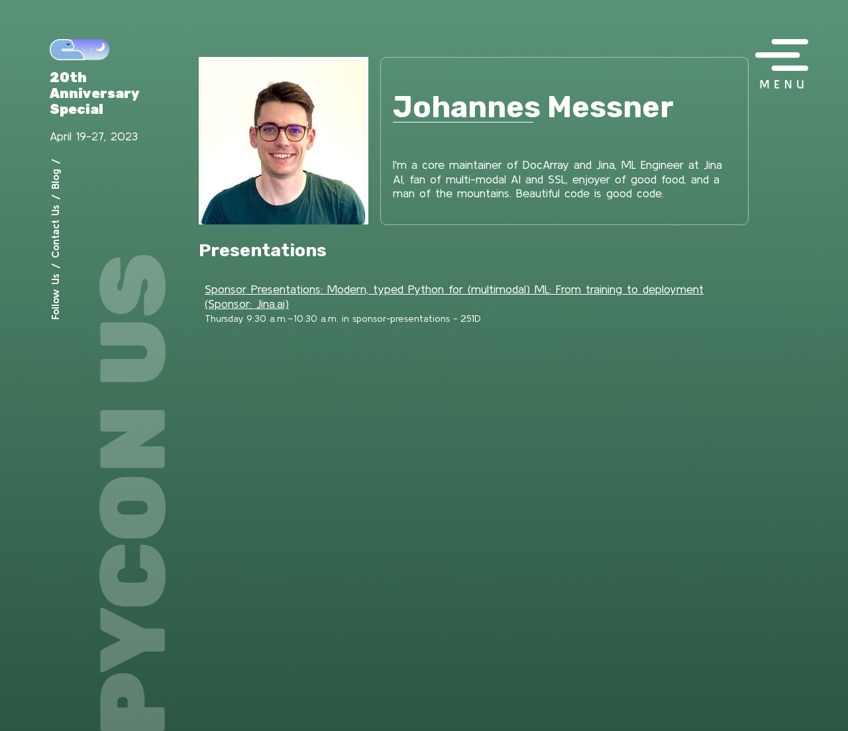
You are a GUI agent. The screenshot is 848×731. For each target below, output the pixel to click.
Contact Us (55, 231)
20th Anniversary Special (95, 93)
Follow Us (55, 296)
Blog (55, 179)
